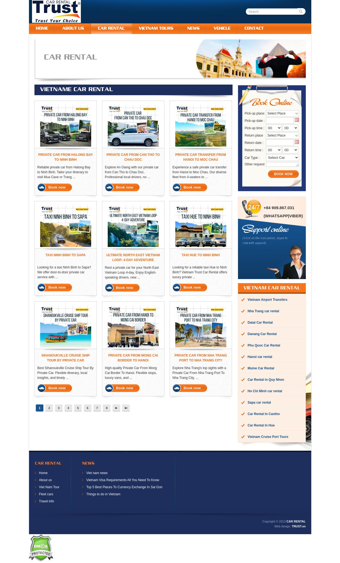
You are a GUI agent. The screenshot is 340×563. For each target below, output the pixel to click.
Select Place (277, 113)
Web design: (282, 526)
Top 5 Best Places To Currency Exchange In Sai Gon (124, 488)
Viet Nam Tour (49, 488)
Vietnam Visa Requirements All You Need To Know (122, 480)
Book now (57, 187)
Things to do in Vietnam (103, 495)
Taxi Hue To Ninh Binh (201, 255)
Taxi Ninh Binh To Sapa (65, 255)
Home (43, 473)
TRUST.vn (299, 526)
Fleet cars (46, 495)
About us (45, 480)
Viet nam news (97, 473)
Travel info (46, 502)
